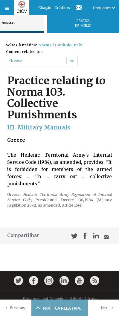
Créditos (62, 7)
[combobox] (9, 60)
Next (108, 307)
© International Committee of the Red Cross (59, 298)
